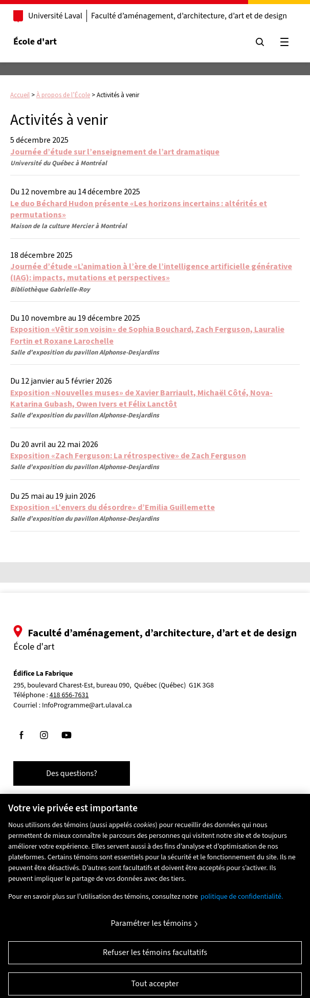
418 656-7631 (69, 695)
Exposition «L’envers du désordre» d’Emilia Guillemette (112, 507)
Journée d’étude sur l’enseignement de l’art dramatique (114, 151)
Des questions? (71, 773)
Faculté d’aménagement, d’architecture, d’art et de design (189, 15)
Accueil (20, 95)
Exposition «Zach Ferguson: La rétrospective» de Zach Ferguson (128, 455)
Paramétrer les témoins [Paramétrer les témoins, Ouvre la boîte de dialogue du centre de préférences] (150, 930)
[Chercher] (260, 42)
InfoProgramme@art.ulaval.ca (87, 705)
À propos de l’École (63, 95)
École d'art (35, 41)
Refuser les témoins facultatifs (155, 959)
